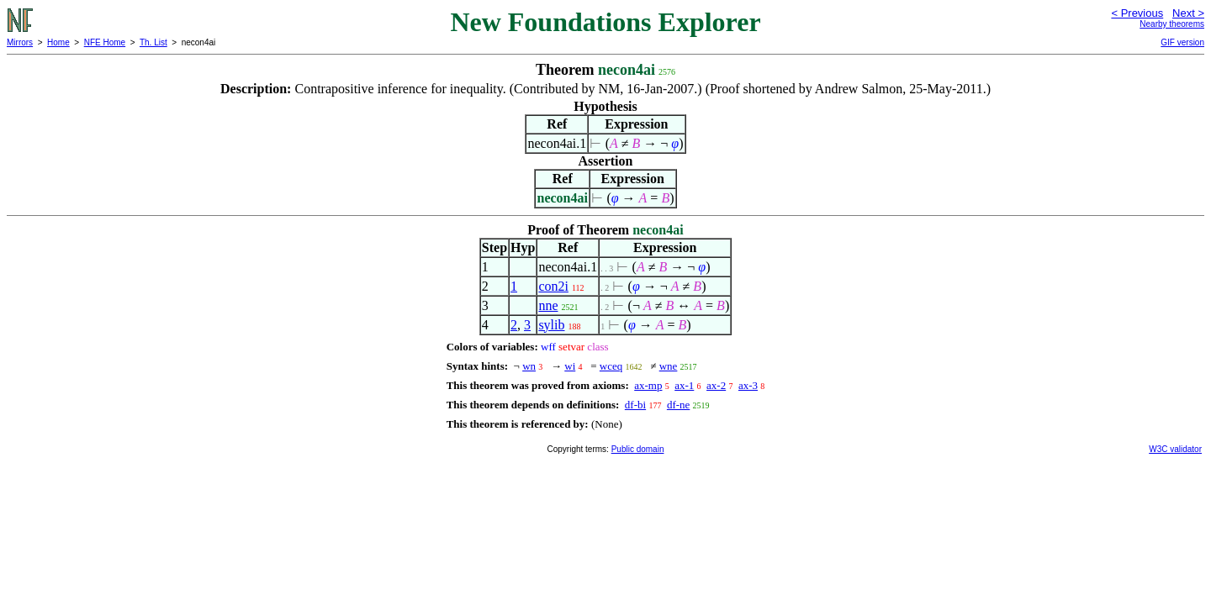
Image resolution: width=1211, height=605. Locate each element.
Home (58, 42)
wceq (611, 366)
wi (569, 366)
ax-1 (684, 385)
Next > (1188, 13)
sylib (551, 325)
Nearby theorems (1172, 24)
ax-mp (648, 385)
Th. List (153, 42)
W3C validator (1175, 449)
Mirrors (20, 42)
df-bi (635, 404)
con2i (553, 286)
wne (668, 366)
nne (548, 305)
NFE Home (104, 42)
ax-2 (716, 385)
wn (529, 366)
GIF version (1182, 42)
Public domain (637, 449)
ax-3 (748, 385)
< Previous (1137, 13)
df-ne (678, 404)
